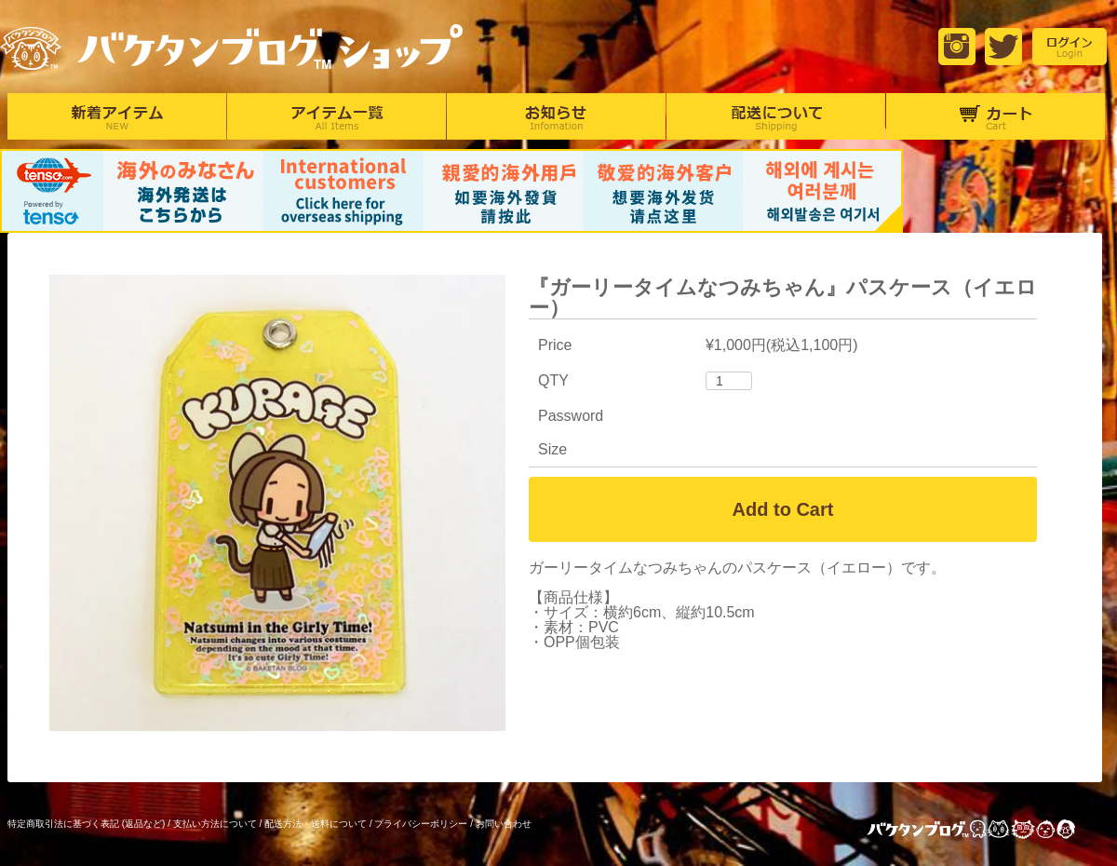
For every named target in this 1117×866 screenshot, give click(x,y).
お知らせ (556, 116)
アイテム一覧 (336, 116)
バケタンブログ (986, 831)
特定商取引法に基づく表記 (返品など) (86, 824)
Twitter (1003, 46)
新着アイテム (116, 116)
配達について (775, 116)
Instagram (957, 46)
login (1069, 46)
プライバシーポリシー (420, 824)
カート (995, 116)
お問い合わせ (504, 824)
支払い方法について (215, 824)
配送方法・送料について (315, 824)
